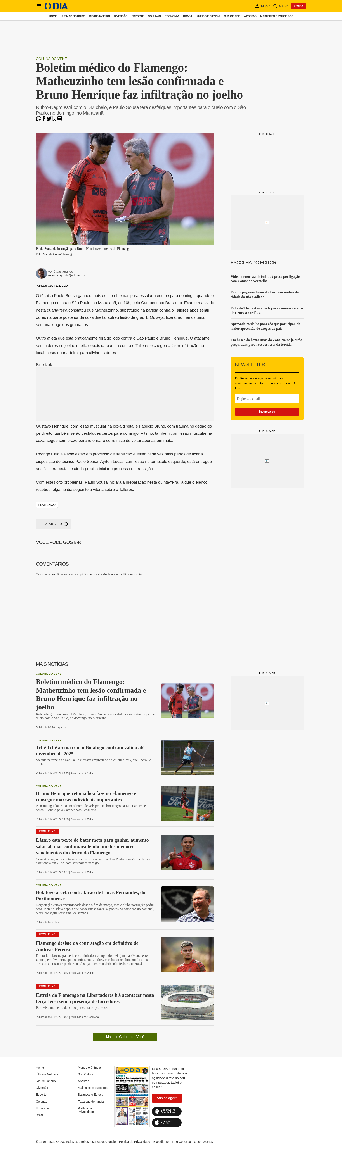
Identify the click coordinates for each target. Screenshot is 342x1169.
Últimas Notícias (73, 16)
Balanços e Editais (90, 1094)
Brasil (188, 16)
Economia (172, 16)
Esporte (137, 16)
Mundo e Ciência (208, 16)
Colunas (154, 16)
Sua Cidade (232, 16)
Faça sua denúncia (91, 1101)
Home (53, 16)
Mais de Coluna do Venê (125, 1037)
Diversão (120, 16)
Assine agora (166, 1098)
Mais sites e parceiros (276, 16)
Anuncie (110, 1141)
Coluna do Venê (51, 59)
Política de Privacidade (86, 1110)
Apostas (250, 16)
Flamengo (47, 505)
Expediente (161, 1141)
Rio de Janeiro (99, 16)
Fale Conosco (181, 1141)
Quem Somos (203, 1141)
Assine (298, 6)
